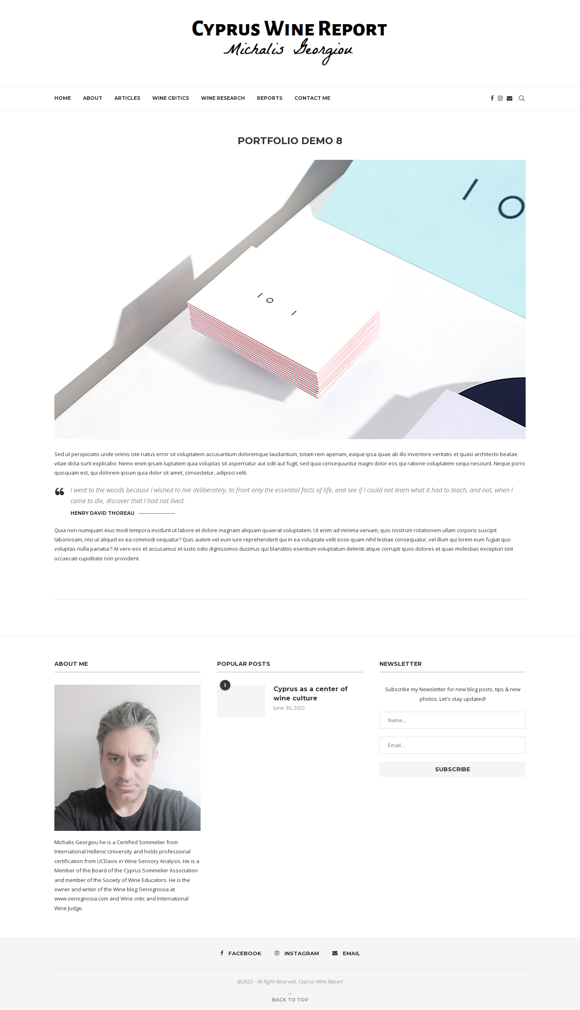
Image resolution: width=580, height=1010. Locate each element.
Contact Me (312, 98)
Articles (127, 98)
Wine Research (223, 98)
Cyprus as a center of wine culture (310, 693)
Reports (269, 98)
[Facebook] (492, 98)
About (92, 98)
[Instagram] (500, 98)
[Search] (522, 98)
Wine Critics (170, 98)
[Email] (509, 98)
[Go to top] (290, 999)
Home (62, 98)
